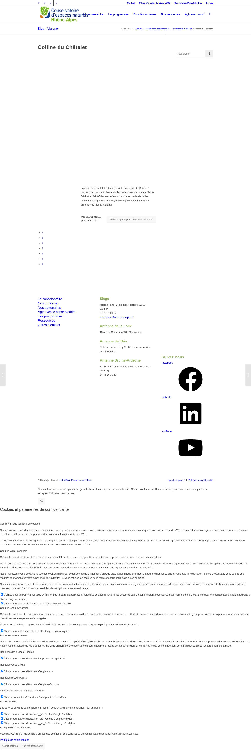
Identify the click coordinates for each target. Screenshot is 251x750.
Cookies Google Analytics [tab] (14, 608)
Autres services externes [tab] (13, 635)
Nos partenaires (49, 308)
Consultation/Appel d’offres (188, 3)
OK (41, 501)
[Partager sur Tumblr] (42, 259)
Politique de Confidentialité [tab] (15, 727)
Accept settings (10, 746)
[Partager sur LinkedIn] (42, 253)
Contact (131, 3)
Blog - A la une (48, 28)
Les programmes (50, 316)
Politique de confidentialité (14, 739)
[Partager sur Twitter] (42, 237)
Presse (209, 3)
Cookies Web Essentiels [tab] (13, 550)
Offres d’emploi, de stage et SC (154, 3)
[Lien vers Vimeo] (50, 3)
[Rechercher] (210, 14)
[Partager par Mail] (42, 264)
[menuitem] (131, 3)
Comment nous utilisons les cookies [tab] (20, 523)
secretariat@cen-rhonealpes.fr (117, 317)
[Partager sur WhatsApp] (42, 248)
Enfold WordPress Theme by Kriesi (76, 480)
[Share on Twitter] (42, 243)
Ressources (46, 320)
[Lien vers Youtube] (56, 3)
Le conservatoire (50, 299)
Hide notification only (32, 746)
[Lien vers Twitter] (45, 3)
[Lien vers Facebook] (39, 3)
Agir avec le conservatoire (57, 312)
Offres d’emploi (49, 325)
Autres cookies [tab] (8, 701)
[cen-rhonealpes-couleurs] (64, 14)
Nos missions (47, 303)
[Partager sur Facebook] (42, 232)
